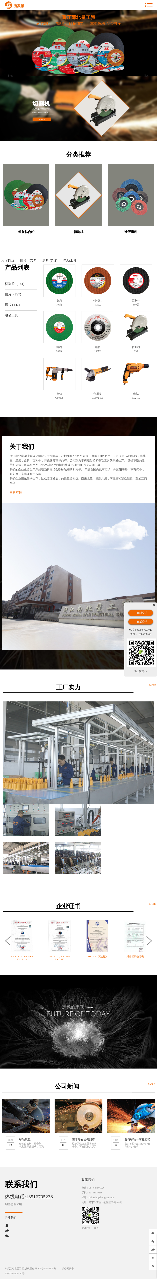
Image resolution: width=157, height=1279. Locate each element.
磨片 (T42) (49, 260)
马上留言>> (140, 671)
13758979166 (95, 1192)
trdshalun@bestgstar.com (101, 1197)
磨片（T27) (28, 260)
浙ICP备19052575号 (45, 1268)
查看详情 (16, 492)
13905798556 (144, 634)
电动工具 (69, 260)
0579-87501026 (96, 1187)
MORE (152, 685)
